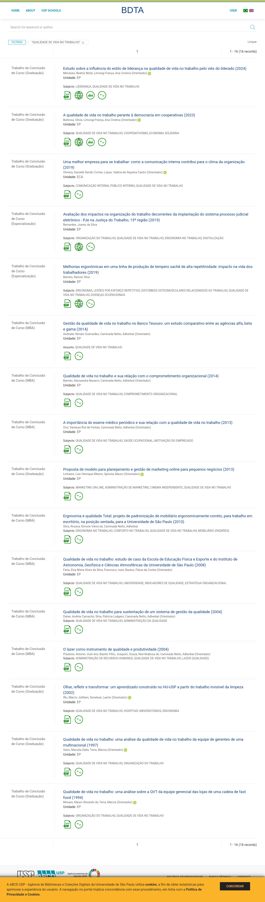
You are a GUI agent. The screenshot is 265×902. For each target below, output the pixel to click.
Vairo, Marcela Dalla (76, 749)
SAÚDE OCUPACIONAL (138, 440)
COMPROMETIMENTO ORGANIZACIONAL (150, 394)
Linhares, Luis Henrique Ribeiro (83, 474)
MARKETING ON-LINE (90, 487)
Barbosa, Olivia (72, 120)
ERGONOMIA (84, 290)
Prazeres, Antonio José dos (80, 654)
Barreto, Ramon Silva (76, 277)
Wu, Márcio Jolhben (76, 697)
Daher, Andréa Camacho (78, 616)
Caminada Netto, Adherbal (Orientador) (125, 334)
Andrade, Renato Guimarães (81, 334)
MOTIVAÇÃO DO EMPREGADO (173, 440)
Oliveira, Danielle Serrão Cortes (83, 172)
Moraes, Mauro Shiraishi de (80, 802)
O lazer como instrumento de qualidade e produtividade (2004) (116, 649)
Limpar (252, 41)
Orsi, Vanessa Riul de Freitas (81, 427)
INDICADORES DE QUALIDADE (164, 583)
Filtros (17, 42)
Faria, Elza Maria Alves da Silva (83, 570)
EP (79, 78)
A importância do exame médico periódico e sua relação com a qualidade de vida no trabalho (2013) (147, 422)
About (30, 10)
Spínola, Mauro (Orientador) (122, 474)
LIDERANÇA (83, 86)
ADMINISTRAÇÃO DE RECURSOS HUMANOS (104, 658)
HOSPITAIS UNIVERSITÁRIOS (142, 711)
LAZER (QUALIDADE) (195, 658)
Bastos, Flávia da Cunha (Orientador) (148, 570)
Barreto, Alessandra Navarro (81, 380)
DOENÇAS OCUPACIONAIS (108, 295)
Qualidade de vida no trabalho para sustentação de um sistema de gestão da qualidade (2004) (142, 612)
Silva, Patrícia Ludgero (109, 616)
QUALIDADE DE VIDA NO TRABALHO (115, 86)
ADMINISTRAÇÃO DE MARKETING (127, 487)
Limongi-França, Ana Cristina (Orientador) (120, 73)
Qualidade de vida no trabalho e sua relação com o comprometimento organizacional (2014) (141, 376)
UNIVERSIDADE (134, 583)
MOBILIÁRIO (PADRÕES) (213, 530)
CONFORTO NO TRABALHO (131, 530)
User (233, 10)
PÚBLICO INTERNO (122, 185)
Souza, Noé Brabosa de (144, 654)
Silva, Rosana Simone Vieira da (83, 526)
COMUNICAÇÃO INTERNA (92, 185)
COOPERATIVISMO (136, 133)
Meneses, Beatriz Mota (78, 73)
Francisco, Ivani (114, 570)
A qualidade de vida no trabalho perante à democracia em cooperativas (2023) (129, 115)
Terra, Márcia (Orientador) (106, 749)
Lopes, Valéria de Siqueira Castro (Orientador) (133, 172)
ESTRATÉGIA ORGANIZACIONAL (205, 583)
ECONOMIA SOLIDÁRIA (164, 133)
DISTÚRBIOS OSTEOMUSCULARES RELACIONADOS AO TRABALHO (184, 290)
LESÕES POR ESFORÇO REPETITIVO (117, 290)
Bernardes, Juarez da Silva (80, 224)
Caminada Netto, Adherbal (121, 526)
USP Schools (51, 10)
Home (15, 10)
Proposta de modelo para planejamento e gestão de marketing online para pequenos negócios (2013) (148, 469)
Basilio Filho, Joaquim (114, 654)
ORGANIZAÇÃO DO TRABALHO (96, 238)
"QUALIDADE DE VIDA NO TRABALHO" (58, 43)
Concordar (235, 886)
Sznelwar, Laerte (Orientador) (108, 697)
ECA (80, 177)
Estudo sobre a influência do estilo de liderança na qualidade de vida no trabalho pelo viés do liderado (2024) (154, 68)
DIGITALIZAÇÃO (213, 238)
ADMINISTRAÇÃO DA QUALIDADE (145, 620)
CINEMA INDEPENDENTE (166, 487)
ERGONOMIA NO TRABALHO (183, 238)
